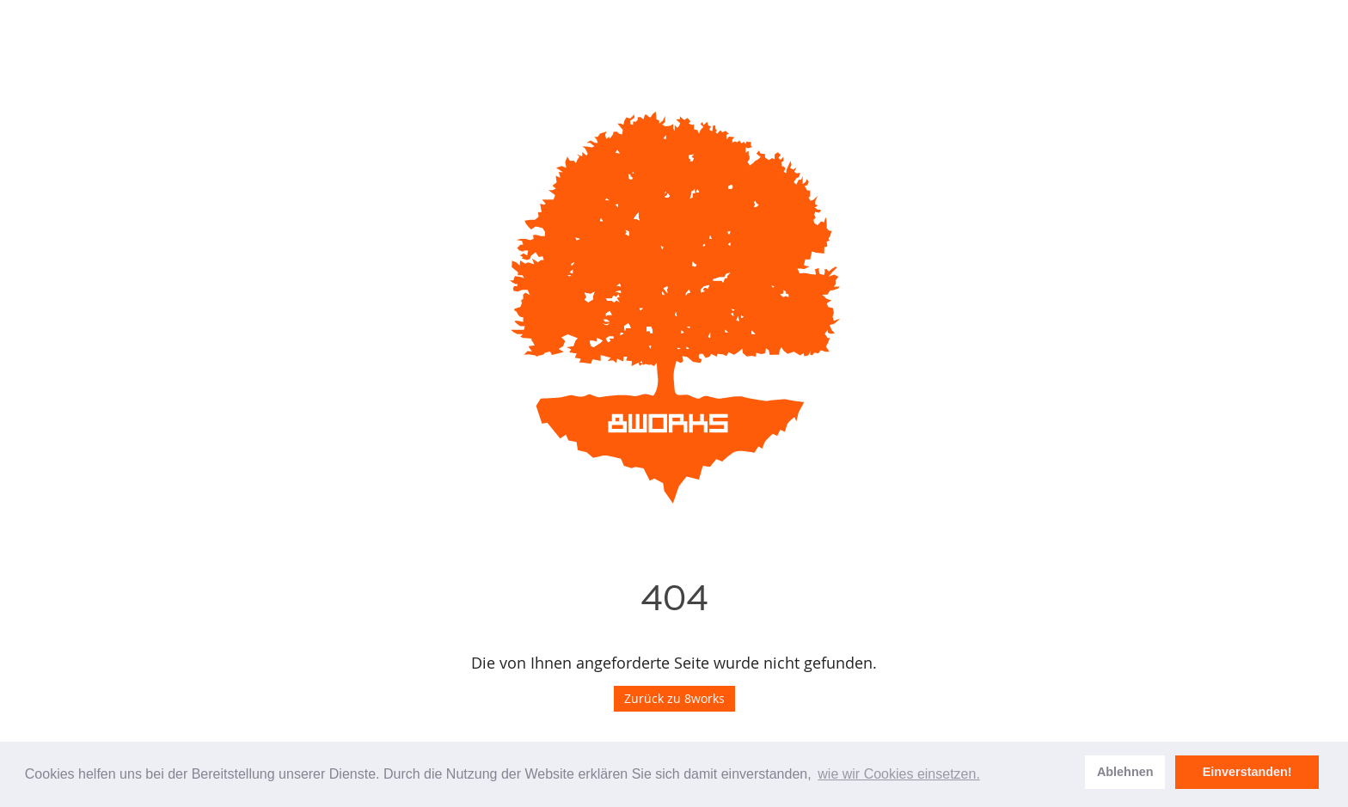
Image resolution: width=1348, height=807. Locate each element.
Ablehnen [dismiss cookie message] (1125, 772)
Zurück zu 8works (674, 698)
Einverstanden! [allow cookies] (1247, 772)
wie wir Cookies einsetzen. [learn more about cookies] (899, 774)
